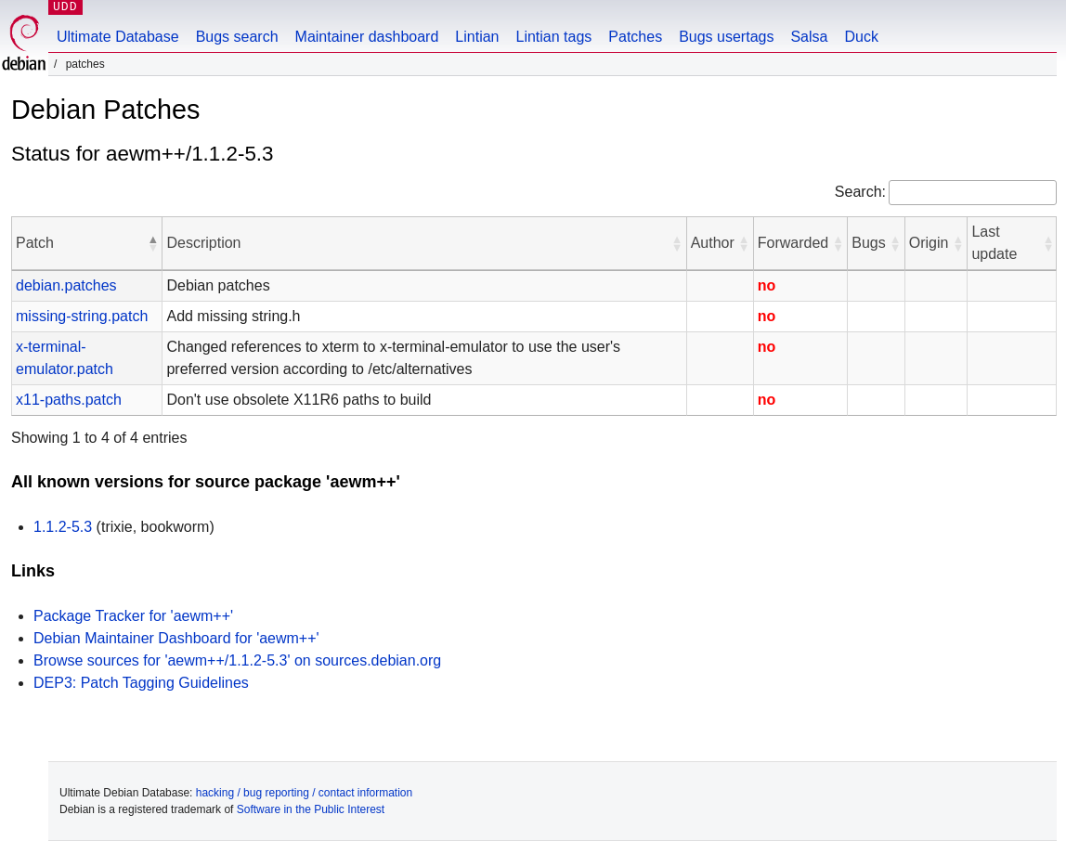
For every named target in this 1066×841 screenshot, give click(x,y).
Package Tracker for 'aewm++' (133, 616)
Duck (861, 37)
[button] (152, 243)
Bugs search (237, 37)
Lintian (477, 37)
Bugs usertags (726, 37)
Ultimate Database (118, 37)
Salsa (808, 37)
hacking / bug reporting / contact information (304, 792)
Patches (635, 37)
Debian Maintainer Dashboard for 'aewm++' (176, 638)
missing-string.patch (82, 316)
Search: (860, 192)
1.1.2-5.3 (62, 527)
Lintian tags (553, 37)
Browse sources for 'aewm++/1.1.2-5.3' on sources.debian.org (237, 660)
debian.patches (66, 285)
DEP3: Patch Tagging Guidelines (141, 683)
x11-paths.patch (69, 400)
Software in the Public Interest (310, 809)
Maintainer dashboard (367, 37)
